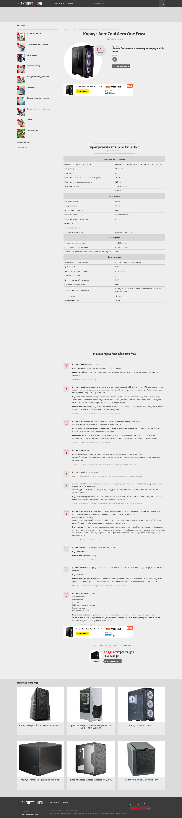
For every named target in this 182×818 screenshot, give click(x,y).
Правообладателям (121, 813)
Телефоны (31, 87)
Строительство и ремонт (38, 44)
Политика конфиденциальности (81, 813)
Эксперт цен (31, 4)
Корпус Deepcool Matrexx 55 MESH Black (40, 725)
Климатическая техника (38, 98)
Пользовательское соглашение (60, 813)
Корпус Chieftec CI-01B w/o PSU (141, 779)
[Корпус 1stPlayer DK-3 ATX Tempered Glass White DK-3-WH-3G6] (91, 704)
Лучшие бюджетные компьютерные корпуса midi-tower (138, 50)
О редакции (98, 4)
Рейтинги (59, 4)
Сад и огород (32, 130)
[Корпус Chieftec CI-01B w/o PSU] (141, 759)
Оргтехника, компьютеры (38, 109)
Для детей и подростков (38, 76)
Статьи (70, 4)
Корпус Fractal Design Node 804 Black (40, 779)
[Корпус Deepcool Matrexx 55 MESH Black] (40, 704)
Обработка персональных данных (103, 813)
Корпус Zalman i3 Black (141, 725)
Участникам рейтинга (30, 814)
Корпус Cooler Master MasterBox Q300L (91, 779)
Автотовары (32, 55)
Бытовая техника (34, 33)
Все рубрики (22, 148)
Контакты (74, 810)
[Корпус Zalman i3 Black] (141, 704)
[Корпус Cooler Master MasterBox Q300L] (91, 759)
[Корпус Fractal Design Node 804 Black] (40, 759)
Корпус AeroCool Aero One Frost (89, 87)
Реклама (25, 811)
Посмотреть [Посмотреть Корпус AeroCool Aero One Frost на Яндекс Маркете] (82, 91)
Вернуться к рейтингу (121, 66)
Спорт (29, 119)
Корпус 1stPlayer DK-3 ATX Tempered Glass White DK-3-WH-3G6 (91, 726)
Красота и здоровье (36, 66)
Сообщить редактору (139, 808)
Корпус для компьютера (110, 92)
